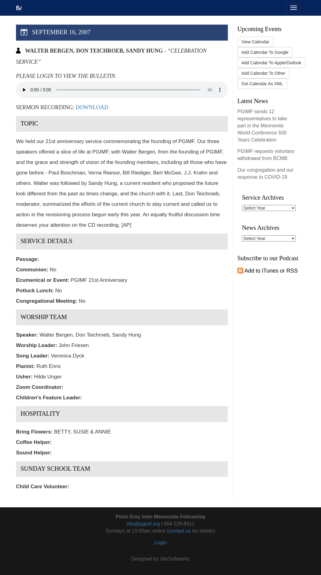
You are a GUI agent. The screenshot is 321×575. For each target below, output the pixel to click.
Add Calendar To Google (264, 52)
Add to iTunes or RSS (267, 271)
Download (92, 107)
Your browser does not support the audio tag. (122, 90)
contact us (179, 530)
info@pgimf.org (143, 523)
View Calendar (255, 41)
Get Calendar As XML (262, 83)
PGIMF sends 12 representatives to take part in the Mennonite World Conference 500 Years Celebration (262, 125)
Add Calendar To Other (263, 73)
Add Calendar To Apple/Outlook (271, 62)
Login (160, 542)
